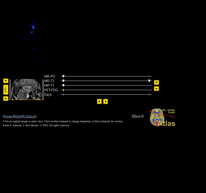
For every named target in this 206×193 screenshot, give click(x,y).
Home (8, 116)
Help (18, 116)
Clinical (29, 116)
